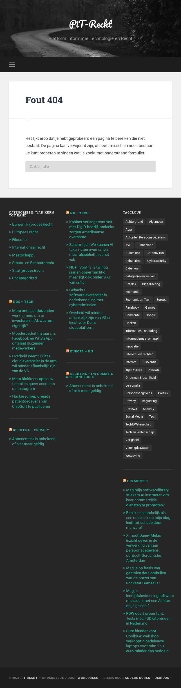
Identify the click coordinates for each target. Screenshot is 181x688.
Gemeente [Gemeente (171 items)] (132, 315)
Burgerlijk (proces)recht (32, 224)
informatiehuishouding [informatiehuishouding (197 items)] (141, 331)
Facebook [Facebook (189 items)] (132, 307)
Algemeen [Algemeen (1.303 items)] (156, 221)
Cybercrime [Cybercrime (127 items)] (133, 261)
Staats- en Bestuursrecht (33, 263)
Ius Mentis (137, 481)
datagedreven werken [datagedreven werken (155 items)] (140, 276)
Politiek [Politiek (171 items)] (163, 393)
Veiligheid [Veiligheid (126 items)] (132, 440)
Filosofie (19, 239)
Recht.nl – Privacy (31, 430)
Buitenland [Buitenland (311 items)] (133, 253)
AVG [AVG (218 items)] (128, 245)
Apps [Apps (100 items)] (129, 229)
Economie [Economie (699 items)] (132, 292)
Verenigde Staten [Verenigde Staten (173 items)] (137, 448)
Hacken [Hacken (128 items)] (130, 323)
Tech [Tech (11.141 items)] (152, 416)
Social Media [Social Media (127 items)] (134, 416)
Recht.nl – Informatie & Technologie (89, 375)
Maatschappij (23, 255)
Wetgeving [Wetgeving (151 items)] (132, 455)
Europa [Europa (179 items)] (161, 299)
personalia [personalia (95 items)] (132, 385)
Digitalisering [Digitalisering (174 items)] (151, 284)
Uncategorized (24, 278)
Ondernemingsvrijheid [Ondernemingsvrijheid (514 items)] (140, 377)
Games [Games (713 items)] (150, 307)
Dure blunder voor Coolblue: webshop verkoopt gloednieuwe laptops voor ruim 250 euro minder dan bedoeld (147, 641)
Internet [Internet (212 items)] (130, 362)
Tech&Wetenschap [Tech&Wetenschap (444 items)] (138, 424)
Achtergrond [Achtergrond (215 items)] (134, 221)
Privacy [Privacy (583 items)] (130, 401)
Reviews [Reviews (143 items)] (131, 409)
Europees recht (25, 232)
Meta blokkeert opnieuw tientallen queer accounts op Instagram (33, 383)
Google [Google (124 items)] (151, 315)
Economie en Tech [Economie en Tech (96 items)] (137, 299)
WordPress (88, 677)
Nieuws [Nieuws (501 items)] (153, 370)
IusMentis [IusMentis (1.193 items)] (149, 362)
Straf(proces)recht (28, 270)
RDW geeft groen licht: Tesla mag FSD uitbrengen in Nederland (148, 618)
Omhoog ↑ (163, 677)
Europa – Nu (81, 351)
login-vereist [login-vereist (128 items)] (133, 370)
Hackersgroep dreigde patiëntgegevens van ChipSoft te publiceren (31, 401)
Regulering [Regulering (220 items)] (149, 401)
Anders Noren (137, 677)
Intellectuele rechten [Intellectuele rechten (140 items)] (139, 354)
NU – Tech (79, 213)
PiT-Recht (90, 24)
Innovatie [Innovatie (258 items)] (132, 346)
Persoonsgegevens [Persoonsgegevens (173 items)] (138, 393)
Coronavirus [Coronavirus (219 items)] (155, 253)
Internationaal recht (28, 247)
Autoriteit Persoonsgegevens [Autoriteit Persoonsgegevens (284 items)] (145, 237)
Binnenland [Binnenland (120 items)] (145, 245)
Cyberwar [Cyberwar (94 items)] (132, 268)
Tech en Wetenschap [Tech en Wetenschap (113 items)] (139, 432)
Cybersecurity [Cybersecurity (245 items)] (156, 261)
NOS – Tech (23, 302)
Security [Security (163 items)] (148, 409)
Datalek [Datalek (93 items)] (130, 284)
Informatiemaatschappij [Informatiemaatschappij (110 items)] (142, 338)
